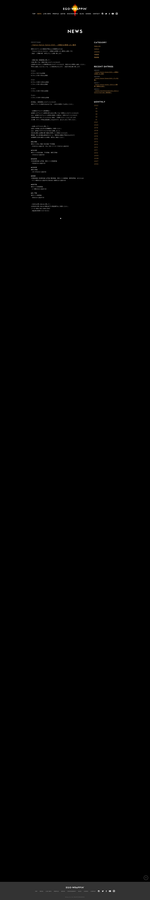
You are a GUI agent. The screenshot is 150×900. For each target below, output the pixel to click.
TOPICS (96, 49)
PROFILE (56, 891)
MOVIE (63, 891)
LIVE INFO (48, 891)
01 (96, 119)
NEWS (41, 891)
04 (96, 111)
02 (96, 116)
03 (96, 114)
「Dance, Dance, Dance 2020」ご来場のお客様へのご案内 (53, 45)
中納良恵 (96, 54)
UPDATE (97, 51)
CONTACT (93, 891)
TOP (36, 891)
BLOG (80, 891)
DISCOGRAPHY (72, 891)
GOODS (86, 891)
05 (96, 108)
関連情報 (96, 57)
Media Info (97, 46)
